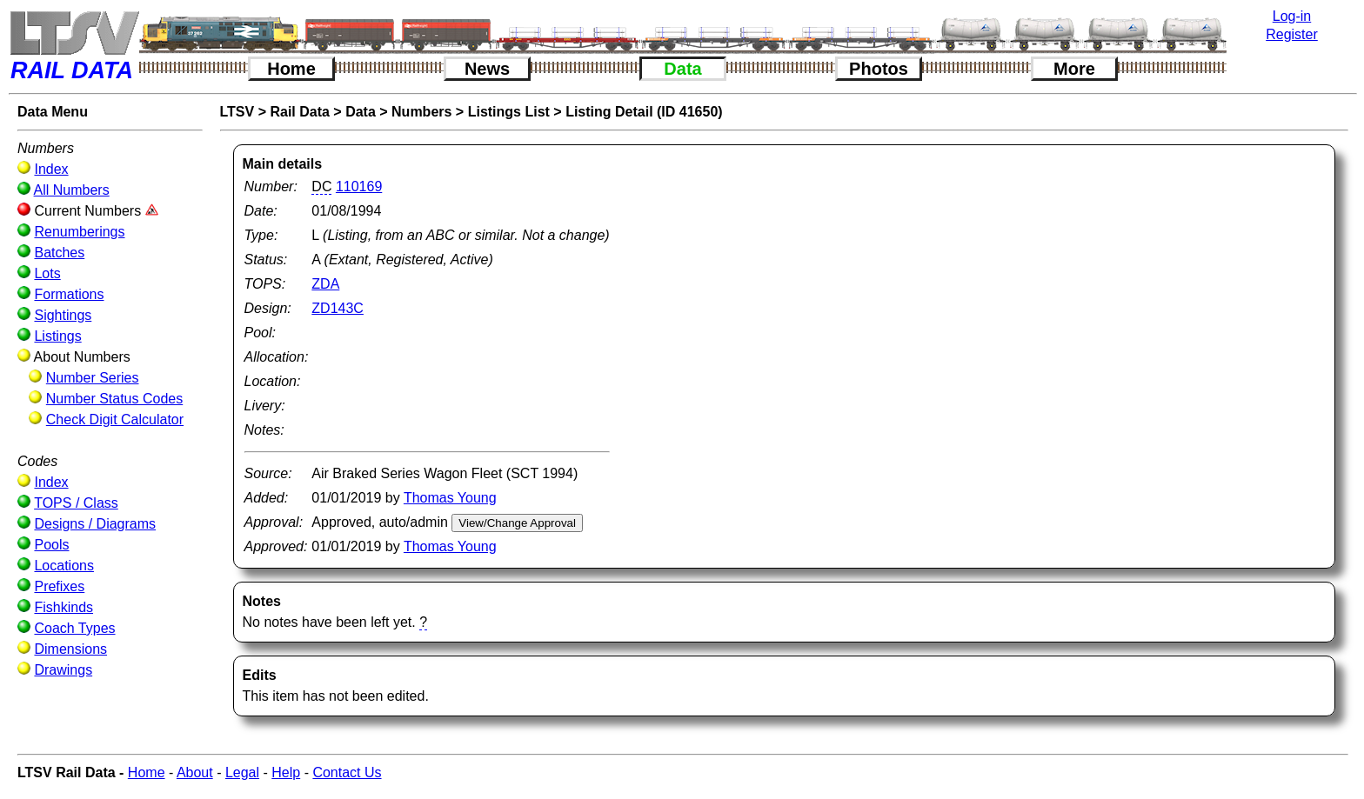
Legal (242, 772)
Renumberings (79, 231)
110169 (359, 186)
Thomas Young (450, 497)
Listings (57, 336)
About (195, 772)
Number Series (92, 377)
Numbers (421, 111)
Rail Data (299, 111)
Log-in (1292, 16)
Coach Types (74, 628)
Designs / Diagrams (95, 523)
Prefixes (59, 586)
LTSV (237, 111)
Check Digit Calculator (115, 419)
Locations (64, 565)
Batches (59, 252)
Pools (51, 544)
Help (285, 772)
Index (51, 169)
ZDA (325, 283)
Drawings (63, 670)
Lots (47, 273)
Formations (69, 294)
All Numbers (72, 190)
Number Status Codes (114, 398)
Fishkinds (63, 607)
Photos (878, 68)
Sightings (62, 315)
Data (682, 68)
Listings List (509, 111)
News (487, 68)
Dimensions (70, 649)
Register (1292, 34)
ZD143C (337, 308)
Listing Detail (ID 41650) (644, 111)
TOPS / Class (76, 503)
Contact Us (346, 772)
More (1074, 68)
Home (291, 68)
